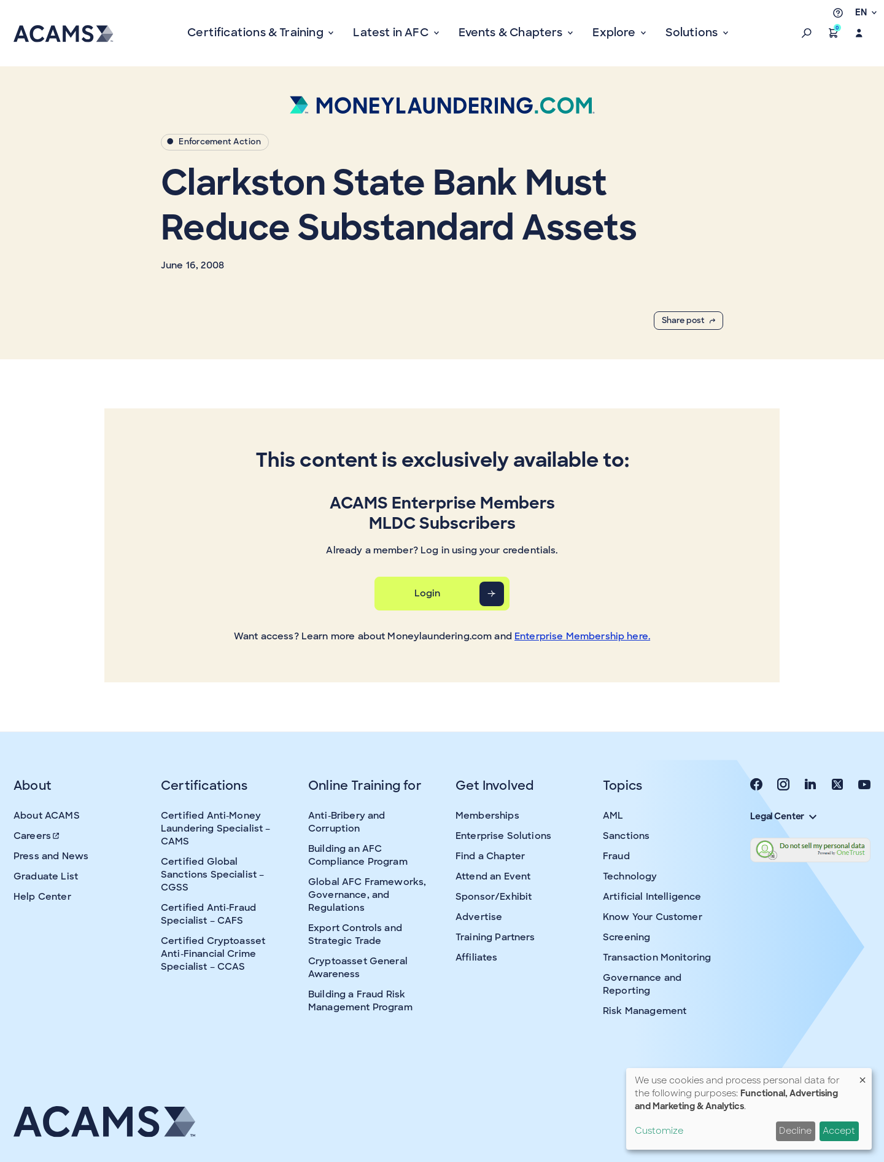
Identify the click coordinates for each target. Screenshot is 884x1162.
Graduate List (46, 876)
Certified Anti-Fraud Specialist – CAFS (208, 914)
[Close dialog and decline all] (862, 1075)
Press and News (51, 856)
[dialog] (749, 1109)
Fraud (616, 856)
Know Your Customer (652, 917)
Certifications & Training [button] (256, 32)
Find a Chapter (490, 856)
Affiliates (477, 957)
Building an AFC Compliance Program (358, 855)
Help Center (42, 897)
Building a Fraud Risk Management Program (360, 1000)
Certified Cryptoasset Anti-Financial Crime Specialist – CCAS (213, 954)
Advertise (479, 917)
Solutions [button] (692, 32)
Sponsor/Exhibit (494, 897)
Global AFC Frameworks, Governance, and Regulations (367, 895)
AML (613, 815)
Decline (795, 1130)
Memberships (487, 815)
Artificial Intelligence (652, 897)
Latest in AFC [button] (392, 32)
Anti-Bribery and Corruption (346, 822)
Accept (839, 1130)
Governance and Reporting (642, 984)
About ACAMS (47, 815)
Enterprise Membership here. (582, 636)
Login (427, 593)
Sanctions (626, 836)
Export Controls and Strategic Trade (355, 934)
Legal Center (783, 816)
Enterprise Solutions (503, 836)
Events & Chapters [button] (512, 32)
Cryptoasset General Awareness (358, 967)
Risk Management (644, 1011)
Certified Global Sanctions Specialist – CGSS (212, 875)
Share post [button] (688, 320)
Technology (630, 876)
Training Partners (495, 937)
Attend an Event (493, 876)
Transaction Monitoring (657, 957)
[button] (807, 33)
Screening (626, 937)
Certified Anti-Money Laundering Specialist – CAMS (215, 828)
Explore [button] (615, 32)
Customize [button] (659, 1130)
